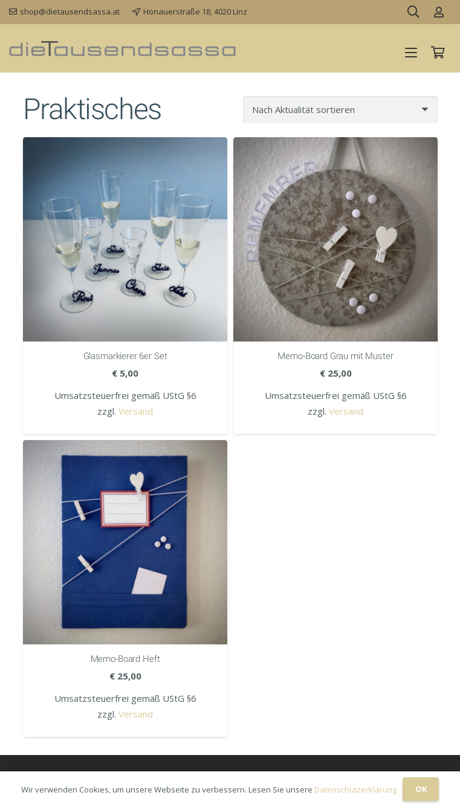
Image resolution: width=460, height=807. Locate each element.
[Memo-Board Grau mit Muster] (335, 239)
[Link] (439, 12)
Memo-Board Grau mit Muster (335, 356)
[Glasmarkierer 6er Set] (125, 239)
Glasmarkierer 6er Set (125, 356)
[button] (411, 53)
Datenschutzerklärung (355, 789)
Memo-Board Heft (125, 658)
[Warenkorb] (437, 52)
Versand (135, 411)
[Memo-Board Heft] (125, 542)
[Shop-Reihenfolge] (340, 109)
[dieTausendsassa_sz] (122, 48)
